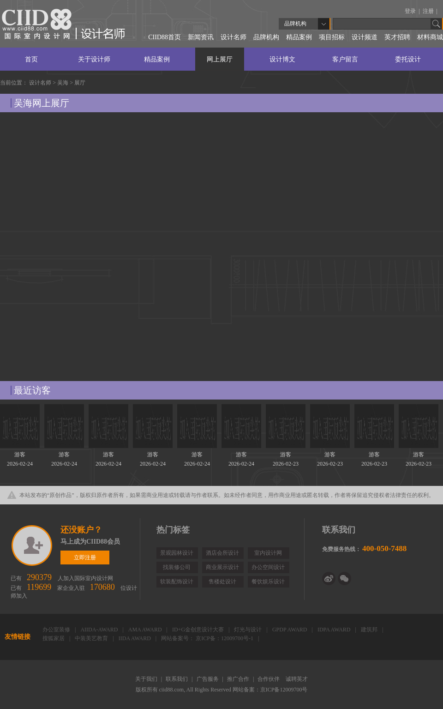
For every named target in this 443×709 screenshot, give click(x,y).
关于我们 (147, 679)
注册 (429, 11)
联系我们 (177, 679)
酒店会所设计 (222, 553)
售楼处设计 (222, 581)
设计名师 (233, 37)
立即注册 (32, 545)
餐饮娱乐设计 (268, 581)
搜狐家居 (54, 638)
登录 (411, 11)
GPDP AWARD (290, 629)
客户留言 (345, 59)
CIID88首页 (164, 37)
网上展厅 (220, 59)
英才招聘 (397, 37)
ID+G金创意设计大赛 (198, 629)
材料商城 (430, 37)
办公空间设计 (268, 567)
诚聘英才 (297, 679)
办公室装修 (57, 629)
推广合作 (239, 679)
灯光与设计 (248, 629)
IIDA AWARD (135, 638)
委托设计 (408, 59)
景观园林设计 (176, 553)
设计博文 (282, 59)
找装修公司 (177, 567)
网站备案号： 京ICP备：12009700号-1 (208, 638)
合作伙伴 (269, 679)
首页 (31, 59)
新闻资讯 (201, 37)
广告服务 (208, 679)
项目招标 (332, 37)
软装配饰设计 (176, 581)
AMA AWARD (145, 629)
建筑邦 (370, 629)
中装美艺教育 (92, 638)
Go (437, 24)
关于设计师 (94, 59)
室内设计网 (268, 553)
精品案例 (299, 37)
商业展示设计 (222, 567)
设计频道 (364, 37)
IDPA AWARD (334, 629)
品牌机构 (266, 37)
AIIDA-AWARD (99, 629)
